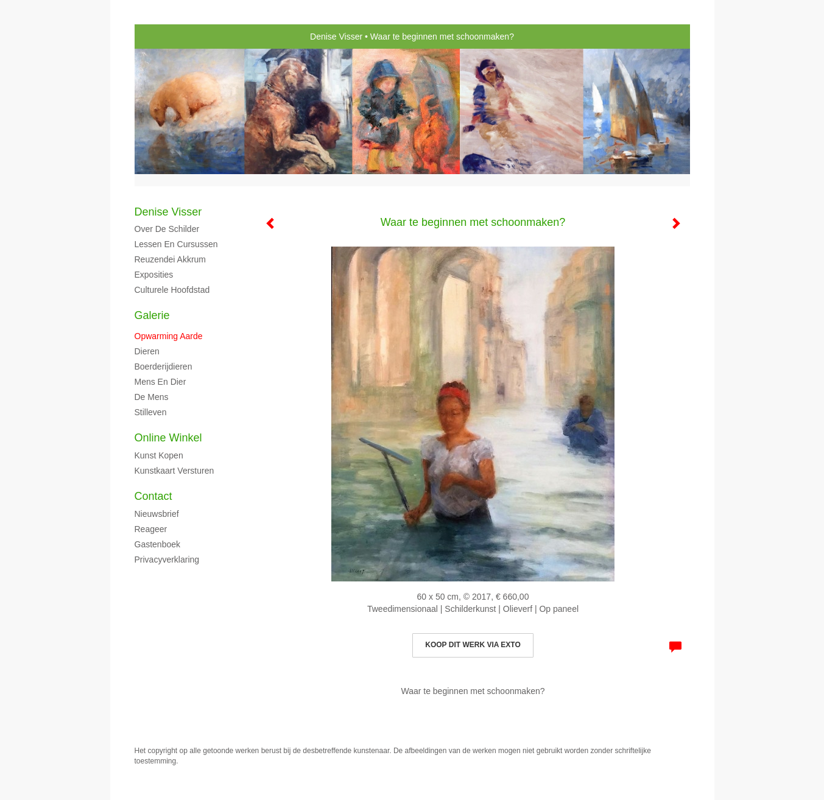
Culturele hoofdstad (172, 290)
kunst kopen (159, 455)
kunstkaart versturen (174, 470)
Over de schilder (167, 229)
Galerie (152, 315)
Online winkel (168, 438)
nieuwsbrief (157, 514)
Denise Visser (336, 36)
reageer (151, 529)
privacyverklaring (167, 559)
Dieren (147, 351)
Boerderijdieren (163, 366)
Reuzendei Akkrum (170, 259)
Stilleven (151, 412)
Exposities (154, 274)
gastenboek (158, 544)
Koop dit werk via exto (472, 644)
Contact (153, 496)
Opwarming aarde (169, 336)
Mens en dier (160, 382)
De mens (152, 397)
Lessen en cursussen (176, 244)
